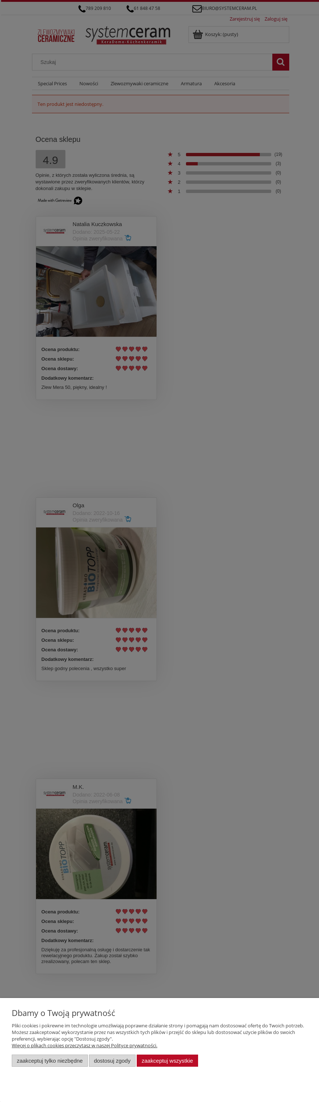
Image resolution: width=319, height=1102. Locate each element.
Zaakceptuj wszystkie (167, 1061)
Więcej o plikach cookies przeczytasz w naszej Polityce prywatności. (84, 1045)
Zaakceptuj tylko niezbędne (50, 1061)
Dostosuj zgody (112, 1061)
